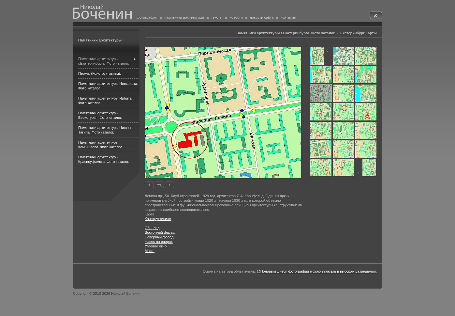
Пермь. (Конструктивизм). (99, 73)
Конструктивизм (158, 219)
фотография (147, 17)
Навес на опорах (159, 242)
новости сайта (262, 17)
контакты (288, 17)
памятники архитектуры (184, 17)
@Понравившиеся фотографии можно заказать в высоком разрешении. (317, 271)
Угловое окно (156, 246)
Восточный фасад (160, 232)
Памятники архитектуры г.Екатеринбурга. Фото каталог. (285, 33)
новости (236, 17)
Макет (149, 251)
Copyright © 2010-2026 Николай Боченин (106, 293)
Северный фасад (159, 237)
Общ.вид (152, 228)
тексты (216, 17)
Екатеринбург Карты (358, 33)
